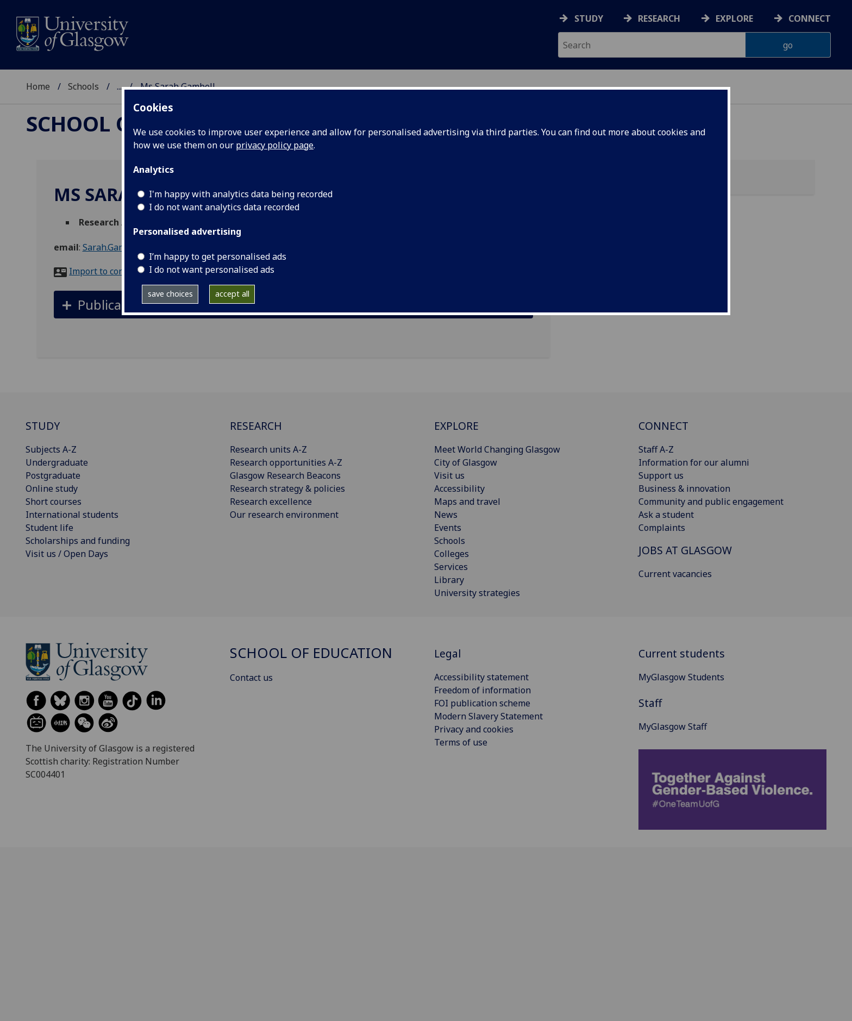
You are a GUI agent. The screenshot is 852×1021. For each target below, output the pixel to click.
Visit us (449, 475)
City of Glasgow (465, 462)
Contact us (251, 678)
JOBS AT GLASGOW (685, 550)
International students (72, 515)
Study (588, 18)
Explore (734, 18)
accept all (232, 294)
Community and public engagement (711, 502)
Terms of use (460, 742)
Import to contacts (106, 271)
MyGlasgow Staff (672, 726)
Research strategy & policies (287, 488)
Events (447, 528)
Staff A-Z (656, 449)
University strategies (477, 593)
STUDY (43, 425)
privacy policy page (275, 145)
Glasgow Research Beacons (285, 475)
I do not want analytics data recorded (224, 207)
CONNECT (663, 425)
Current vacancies (675, 574)
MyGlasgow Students (681, 677)
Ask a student (666, 515)
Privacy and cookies (473, 729)
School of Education (311, 652)
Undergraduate (57, 462)
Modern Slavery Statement (488, 716)
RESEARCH (256, 425)
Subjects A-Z (51, 449)
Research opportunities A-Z (286, 462)
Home (38, 86)
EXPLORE (456, 425)
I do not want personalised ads (211, 269)
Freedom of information (482, 690)
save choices (170, 294)
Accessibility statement (481, 677)
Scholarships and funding (78, 541)
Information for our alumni (693, 462)
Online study (52, 488)
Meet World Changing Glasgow (497, 449)
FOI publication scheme (482, 703)
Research (659, 18)
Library (449, 580)
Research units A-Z (268, 449)
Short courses (54, 502)
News (446, 515)
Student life (49, 528)
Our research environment (284, 515)
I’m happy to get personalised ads (217, 256)
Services (451, 567)
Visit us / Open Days (67, 554)
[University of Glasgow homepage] (71, 32)
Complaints (661, 528)
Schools (83, 86)
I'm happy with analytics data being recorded (241, 194)
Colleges (451, 554)
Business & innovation (684, 488)
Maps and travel (467, 502)
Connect (809, 18)
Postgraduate (53, 475)
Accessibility (459, 488)
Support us (661, 475)
